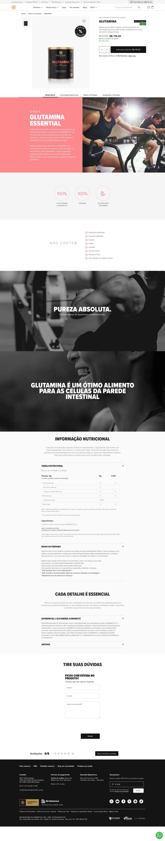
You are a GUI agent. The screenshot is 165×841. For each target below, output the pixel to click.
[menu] (65, 7)
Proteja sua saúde (84, 766)
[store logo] (14, 7)
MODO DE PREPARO (51, 546)
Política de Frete (63, 811)
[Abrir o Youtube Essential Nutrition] (117, 801)
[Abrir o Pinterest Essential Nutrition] (129, 801)
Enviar (138, 790)
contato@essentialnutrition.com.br (31, 790)
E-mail (117, 784)
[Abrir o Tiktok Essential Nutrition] (141, 801)
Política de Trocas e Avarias (46, 811)
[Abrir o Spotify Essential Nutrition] (135, 801)
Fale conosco (24, 766)
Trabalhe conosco (47, 766)
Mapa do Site (113, 811)
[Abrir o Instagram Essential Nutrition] (111, 801)
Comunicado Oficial (100, 811)
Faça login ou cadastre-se (142, 2)
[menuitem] (37, 7)
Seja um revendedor (66, 766)
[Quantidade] (104, 49)
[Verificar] (115, 818)
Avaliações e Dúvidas (111, 95)
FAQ (35, 766)
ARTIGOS (45, 644)
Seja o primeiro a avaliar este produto (112, 17)
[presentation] (82, 726)
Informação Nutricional (69, 95)
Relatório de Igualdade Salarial (81, 811)
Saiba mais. (132, 56)
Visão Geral (50, 95)
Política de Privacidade (27, 811)
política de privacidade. (122, 791)
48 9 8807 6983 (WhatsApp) (29, 782)
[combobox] (128, 7)
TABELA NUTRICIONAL (52, 466)
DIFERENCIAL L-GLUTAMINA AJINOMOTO (61, 618)
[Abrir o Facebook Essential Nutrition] (123, 801)
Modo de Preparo (90, 95)
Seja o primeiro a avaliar (106, 753)
